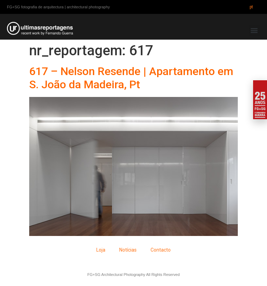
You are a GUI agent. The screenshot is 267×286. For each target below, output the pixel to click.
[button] (254, 30)
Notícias (128, 250)
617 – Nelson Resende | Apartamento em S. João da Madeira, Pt (131, 78)
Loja (100, 250)
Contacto (161, 250)
